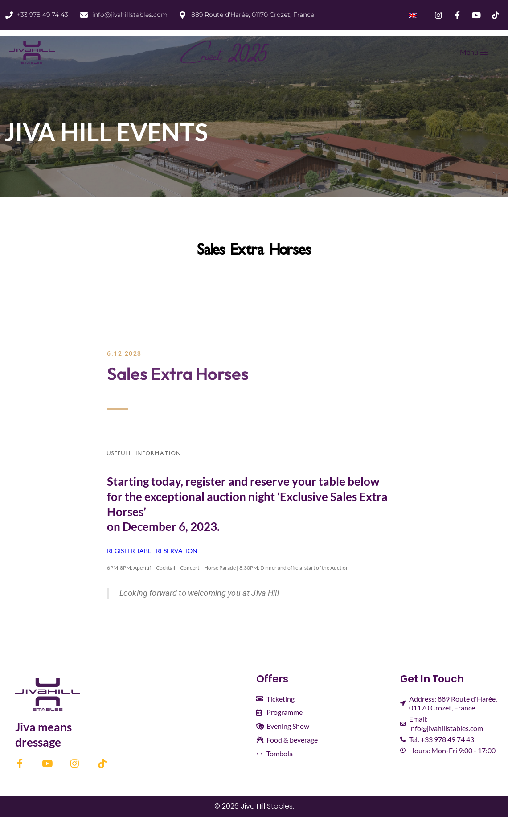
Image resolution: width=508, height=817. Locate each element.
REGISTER (121, 550)
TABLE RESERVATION (166, 550)
